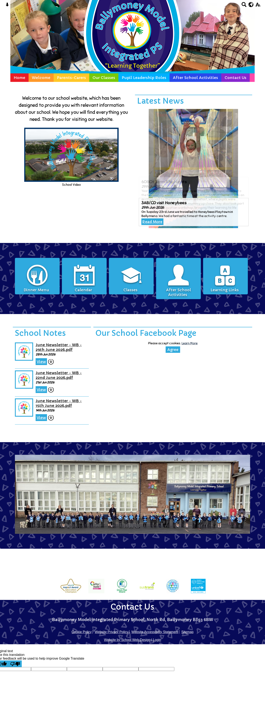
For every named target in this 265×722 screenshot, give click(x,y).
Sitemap (187, 632)
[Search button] (244, 6)
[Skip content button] (7, 6)
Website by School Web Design (127, 640)
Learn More (185, 346)
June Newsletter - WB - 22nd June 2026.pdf (64, 375)
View (48, 363)
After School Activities (195, 77)
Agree (169, 352)
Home (19, 77)
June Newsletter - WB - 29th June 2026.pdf (64, 349)
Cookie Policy (81, 632)
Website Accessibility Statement (154, 632)
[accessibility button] (258, 6)
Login (157, 640)
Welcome (41, 77)
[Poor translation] (15, 663)
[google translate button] (251, 4)
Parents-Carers (71, 77)
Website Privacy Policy (111, 632)
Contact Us (235, 77)
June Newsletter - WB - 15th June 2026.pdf (64, 401)
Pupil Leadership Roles (144, 77)
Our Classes (104, 77)
